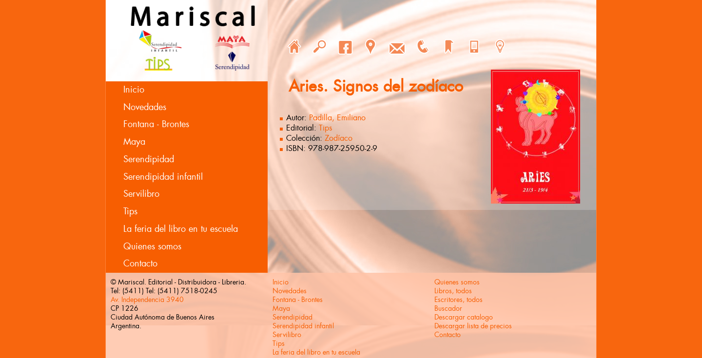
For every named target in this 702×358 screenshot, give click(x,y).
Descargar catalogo (463, 317)
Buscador (448, 308)
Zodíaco (338, 138)
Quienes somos (152, 246)
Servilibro (141, 194)
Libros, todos (453, 290)
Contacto (140, 263)
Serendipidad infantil (163, 177)
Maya (134, 142)
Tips (130, 211)
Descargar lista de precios (473, 325)
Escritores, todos (458, 299)
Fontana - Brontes (156, 124)
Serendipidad (148, 159)
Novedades (144, 107)
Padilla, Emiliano (337, 118)
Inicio (133, 89)
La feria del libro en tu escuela (180, 229)
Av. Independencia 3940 (147, 299)
